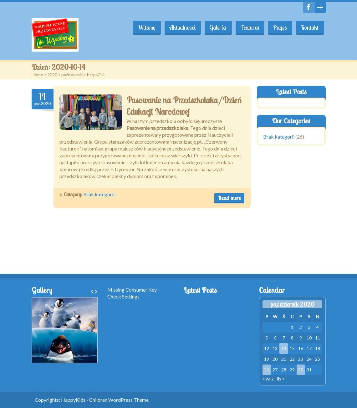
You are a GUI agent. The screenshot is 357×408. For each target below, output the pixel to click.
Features (248, 27)
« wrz (268, 378)
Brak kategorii (99, 194)
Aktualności (180, 27)
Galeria (216, 27)
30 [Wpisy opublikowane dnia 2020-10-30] (300, 369)
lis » (281, 378)
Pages (279, 27)
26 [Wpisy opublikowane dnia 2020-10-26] (266, 369)
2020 (52, 74)
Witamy (144, 27)
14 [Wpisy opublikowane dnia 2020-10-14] (283, 348)
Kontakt (310, 27)
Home (37, 74)
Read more (229, 197)
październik (72, 74)
